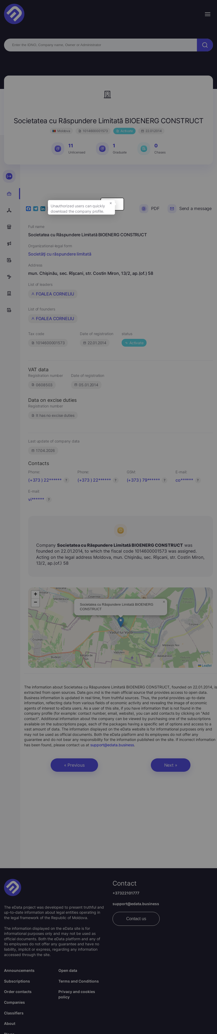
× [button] (131, 205)
